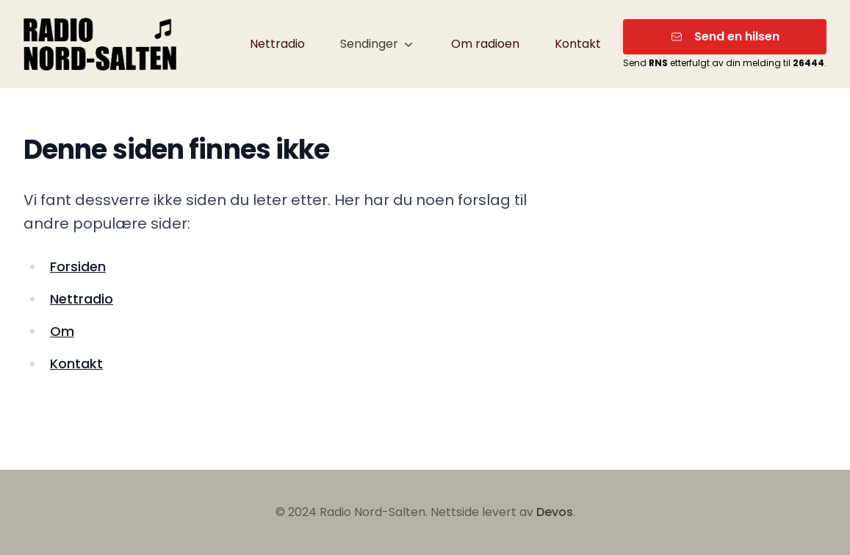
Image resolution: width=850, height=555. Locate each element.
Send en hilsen (725, 36)
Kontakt (578, 43)
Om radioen (485, 43)
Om (62, 331)
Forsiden (78, 266)
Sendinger (378, 43)
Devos (554, 512)
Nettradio (277, 43)
